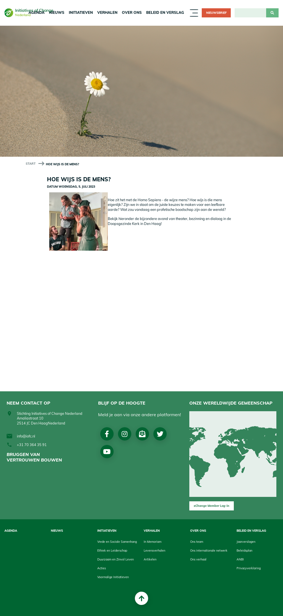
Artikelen (150, 559)
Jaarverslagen (246, 542)
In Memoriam (152, 542)
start (31, 164)
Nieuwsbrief (216, 13)
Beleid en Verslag (165, 12)
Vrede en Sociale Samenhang (117, 542)
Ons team (196, 542)
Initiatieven (81, 12)
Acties (101, 568)
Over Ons (132, 12)
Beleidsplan (244, 550)
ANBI (240, 559)
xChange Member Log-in (211, 506)
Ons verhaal (198, 559)
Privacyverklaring (249, 568)
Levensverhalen (154, 550)
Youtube (107, 451)
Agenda (10, 531)
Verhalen (107, 12)
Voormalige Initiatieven (113, 577)
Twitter (160, 433)
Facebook (106, 433)
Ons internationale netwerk (208, 550)
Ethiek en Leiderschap (112, 550)
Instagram (124, 433)
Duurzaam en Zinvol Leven (115, 559)
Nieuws (57, 531)
